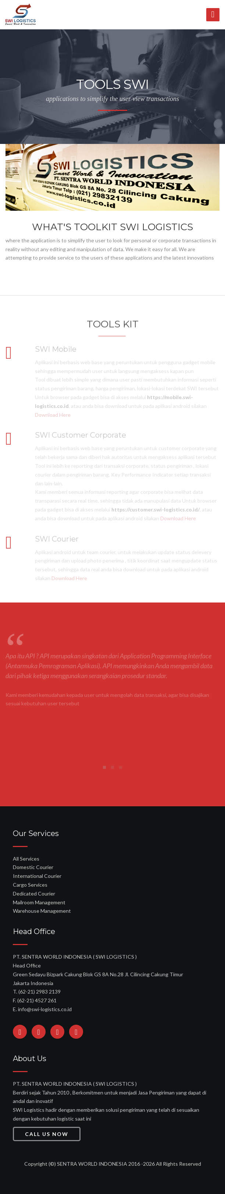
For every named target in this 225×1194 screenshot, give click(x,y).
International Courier (37, 876)
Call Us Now (46, 1134)
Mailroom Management (39, 902)
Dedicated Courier (34, 893)
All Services (26, 858)
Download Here (53, 415)
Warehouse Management (42, 911)
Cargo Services (30, 885)
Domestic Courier (33, 867)
